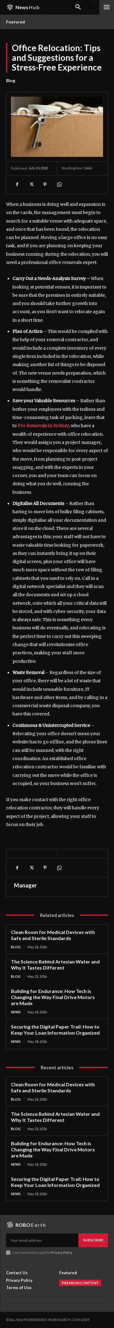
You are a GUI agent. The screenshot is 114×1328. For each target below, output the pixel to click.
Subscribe (93, 1240)
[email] (42, 1240)
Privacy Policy (61, 1252)
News (16, 1012)
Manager (25, 885)
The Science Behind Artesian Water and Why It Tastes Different (55, 964)
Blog (10, 81)
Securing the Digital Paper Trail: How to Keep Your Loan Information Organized (55, 1030)
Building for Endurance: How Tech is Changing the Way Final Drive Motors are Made (53, 997)
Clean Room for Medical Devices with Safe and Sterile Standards (53, 935)
